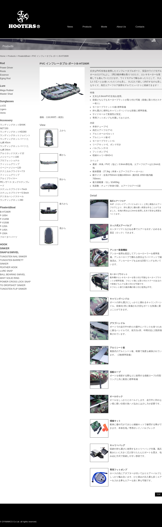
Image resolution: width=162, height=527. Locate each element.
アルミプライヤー (8, 178)
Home (2, 56)
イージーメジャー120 (10, 167)
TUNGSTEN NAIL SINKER (13, 256)
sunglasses (7, 101)
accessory (6, 120)
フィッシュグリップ (9, 175)
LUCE (3, 106)
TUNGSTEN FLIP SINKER (13, 289)
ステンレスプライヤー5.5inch (14, 193)
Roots (3, 71)
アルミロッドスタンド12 (12, 153)
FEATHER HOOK (8, 267)
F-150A (3, 233)
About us (121, 26)
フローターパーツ (8, 237)
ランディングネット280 (11, 200)
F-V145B (4, 219)
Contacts (140, 26)
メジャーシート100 (9, 157)
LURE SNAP (6, 271)
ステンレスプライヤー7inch (13, 189)
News (70, 26)
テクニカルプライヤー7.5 (12, 171)
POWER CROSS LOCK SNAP (15, 281)
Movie (104, 26)
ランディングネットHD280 (13, 132)
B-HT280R (5, 212)
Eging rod (5, 78)
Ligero (3, 109)
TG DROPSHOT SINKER (12, 285)
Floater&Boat (24, 56)
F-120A (3, 226)
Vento (3, 113)
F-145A (3, 230)
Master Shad (6, 94)
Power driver (6, 67)
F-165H (4, 215)
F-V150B (4, 222)
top (158, 494)
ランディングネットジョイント (15, 135)
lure (2, 86)
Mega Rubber (7, 90)
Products (87, 26)
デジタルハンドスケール (12, 196)
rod (2, 63)
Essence (4, 75)
